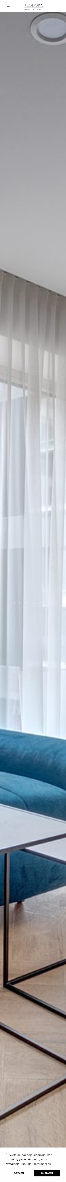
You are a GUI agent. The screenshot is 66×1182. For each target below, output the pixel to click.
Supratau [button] (47, 1173)
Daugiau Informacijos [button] (36, 1163)
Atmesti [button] (19, 1173)
